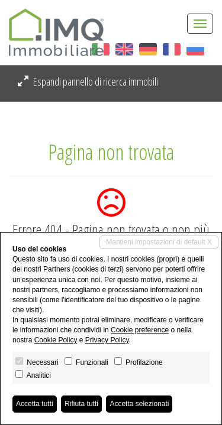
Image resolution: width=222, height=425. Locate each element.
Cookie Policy (56, 340)
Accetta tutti (34, 404)
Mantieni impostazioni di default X (159, 242)
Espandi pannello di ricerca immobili (88, 81)
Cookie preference (140, 330)
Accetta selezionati (139, 404)
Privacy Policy (107, 340)
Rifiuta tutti (81, 404)
